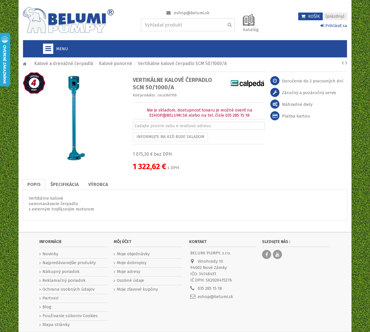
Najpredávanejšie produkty (69, 262)
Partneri (50, 298)
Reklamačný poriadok (63, 280)
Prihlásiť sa (333, 25)
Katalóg (251, 29)
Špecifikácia (64, 184)
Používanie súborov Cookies (70, 315)
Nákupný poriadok (60, 271)
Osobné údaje (130, 280)
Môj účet (122, 241)
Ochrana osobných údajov (68, 289)
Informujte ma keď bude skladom (170, 136)
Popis (34, 184)
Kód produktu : (145, 95)
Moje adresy (128, 271)
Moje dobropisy (131, 262)
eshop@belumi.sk (191, 12)
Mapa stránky (55, 324)
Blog (46, 306)
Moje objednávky (133, 253)
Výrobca (98, 184)
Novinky (50, 253)
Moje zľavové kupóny (137, 289)
